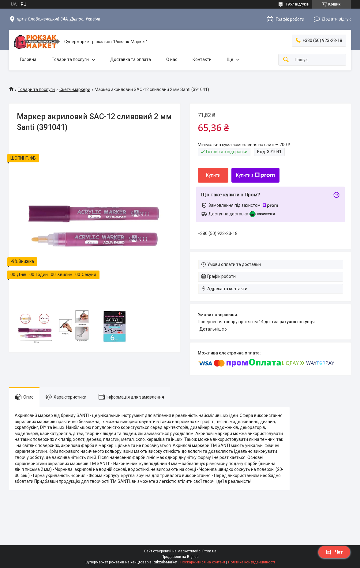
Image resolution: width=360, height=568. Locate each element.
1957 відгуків (297, 4)
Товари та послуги (70, 59)
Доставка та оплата (130, 59)
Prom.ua (209, 551)
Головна (28, 59)
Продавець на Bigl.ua (180, 557)
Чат (334, 552)
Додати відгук (336, 19)
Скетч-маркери (74, 89)
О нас (171, 59)
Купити (213, 175)
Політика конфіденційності (251, 562)
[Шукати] (286, 60)
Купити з (255, 175)
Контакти (202, 59)
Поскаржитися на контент (202, 562)
